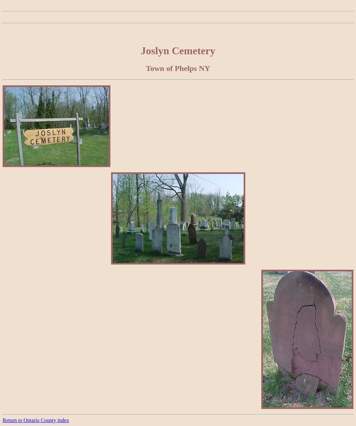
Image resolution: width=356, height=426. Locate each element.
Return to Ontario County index (36, 420)
